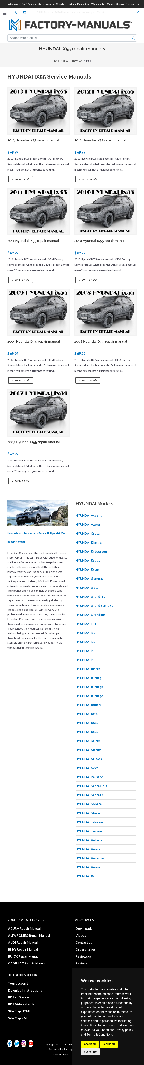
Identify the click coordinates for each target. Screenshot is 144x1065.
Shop (65, 60)
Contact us (84, 942)
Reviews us (84, 956)
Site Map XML (18, 1018)
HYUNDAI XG (86, 876)
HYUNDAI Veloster (90, 840)
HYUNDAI (77, 60)
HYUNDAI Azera (88, 524)
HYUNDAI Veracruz (90, 858)
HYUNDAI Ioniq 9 (88, 705)
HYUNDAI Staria (88, 813)
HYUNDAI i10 (85, 633)
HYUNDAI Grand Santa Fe (94, 606)
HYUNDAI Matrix (88, 750)
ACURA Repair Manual (24, 928)
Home (56, 60)
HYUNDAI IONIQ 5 (89, 687)
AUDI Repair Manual (23, 942)
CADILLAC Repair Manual (26, 963)
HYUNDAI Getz (87, 588)
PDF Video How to (21, 1004)
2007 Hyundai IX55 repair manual (33, 442)
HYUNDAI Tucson (89, 831)
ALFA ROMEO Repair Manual (29, 935)
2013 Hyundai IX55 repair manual (33, 140)
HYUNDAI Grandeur (90, 615)
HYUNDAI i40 (85, 660)
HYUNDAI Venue (88, 849)
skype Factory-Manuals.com (17, 12)
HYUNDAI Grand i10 (90, 597)
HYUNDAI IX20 (87, 714)
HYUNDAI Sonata (89, 804)
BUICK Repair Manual (23, 956)
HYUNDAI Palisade (89, 777)
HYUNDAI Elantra (89, 542)
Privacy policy (124, 1030)
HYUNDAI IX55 (87, 732)
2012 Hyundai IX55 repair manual (100, 140)
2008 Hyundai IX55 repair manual (100, 341)
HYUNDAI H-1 (86, 624)
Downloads (84, 928)
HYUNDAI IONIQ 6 (89, 696)
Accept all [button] (90, 1043)
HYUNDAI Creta (88, 533)
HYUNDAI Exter (87, 569)
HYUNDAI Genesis (89, 578)
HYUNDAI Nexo (87, 768)
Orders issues (86, 949)
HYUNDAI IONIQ (88, 678)
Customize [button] (90, 1051)
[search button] (133, 38)
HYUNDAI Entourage (91, 551)
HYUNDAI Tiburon (89, 822)
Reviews (82, 963)
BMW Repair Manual (23, 949)
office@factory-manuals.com (25, 12)
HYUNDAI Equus (88, 560)
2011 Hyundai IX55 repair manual (33, 241)
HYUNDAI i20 (85, 642)
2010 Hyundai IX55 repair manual (100, 241)
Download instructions (25, 990)
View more (20, 179)
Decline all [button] (109, 1043)
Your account (18, 983)
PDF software (18, 997)
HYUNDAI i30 (85, 651)
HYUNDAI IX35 (87, 723)
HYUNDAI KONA (88, 741)
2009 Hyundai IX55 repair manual (33, 341)
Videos (81, 935)
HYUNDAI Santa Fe (90, 795)
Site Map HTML (19, 1011)
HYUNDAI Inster (88, 669)
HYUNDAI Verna (88, 867)
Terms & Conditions (100, 1034)
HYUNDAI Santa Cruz (91, 786)
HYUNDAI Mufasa (89, 759)
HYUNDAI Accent (89, 515)
